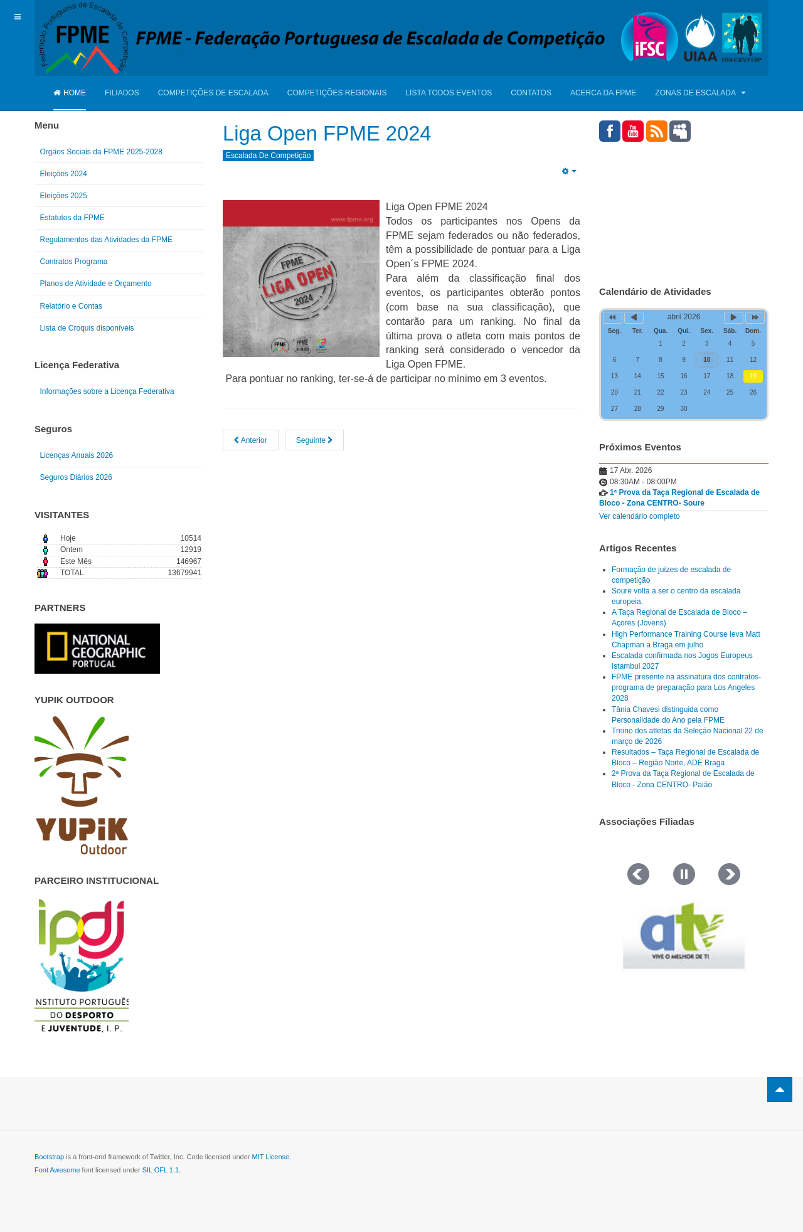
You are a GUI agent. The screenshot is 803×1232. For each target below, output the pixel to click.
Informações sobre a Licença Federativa (107, 391)
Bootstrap (49, 1156)
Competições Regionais (337, 92)
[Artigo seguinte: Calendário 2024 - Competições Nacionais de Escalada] (314, 440)
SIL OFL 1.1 (160, 1170)
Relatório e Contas (71, 306)
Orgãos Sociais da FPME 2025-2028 (101, 151)
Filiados (122, 92)
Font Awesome (57, 1170)
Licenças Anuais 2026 (77, 455)
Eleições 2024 (63, 173)
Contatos (531, 92)
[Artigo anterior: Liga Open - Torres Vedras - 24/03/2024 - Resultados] (251, 440)
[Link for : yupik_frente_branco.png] (82, 785)
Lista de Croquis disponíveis (87, 328)
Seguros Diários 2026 (76, 477)
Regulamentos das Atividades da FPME (106, 239)
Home (69, 92)
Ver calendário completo (639, 516)
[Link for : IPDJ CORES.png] (82, 965)
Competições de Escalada (213, 92)
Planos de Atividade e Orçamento (96, 283)
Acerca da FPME (603, 92)
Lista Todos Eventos (448, 92)
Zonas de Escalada (700, 92)
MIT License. (271, 1156)
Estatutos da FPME (72, 217)
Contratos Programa (74, 261)
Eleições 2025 (63, 195)
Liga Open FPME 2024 (337, 133)
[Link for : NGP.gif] (97, 649)
